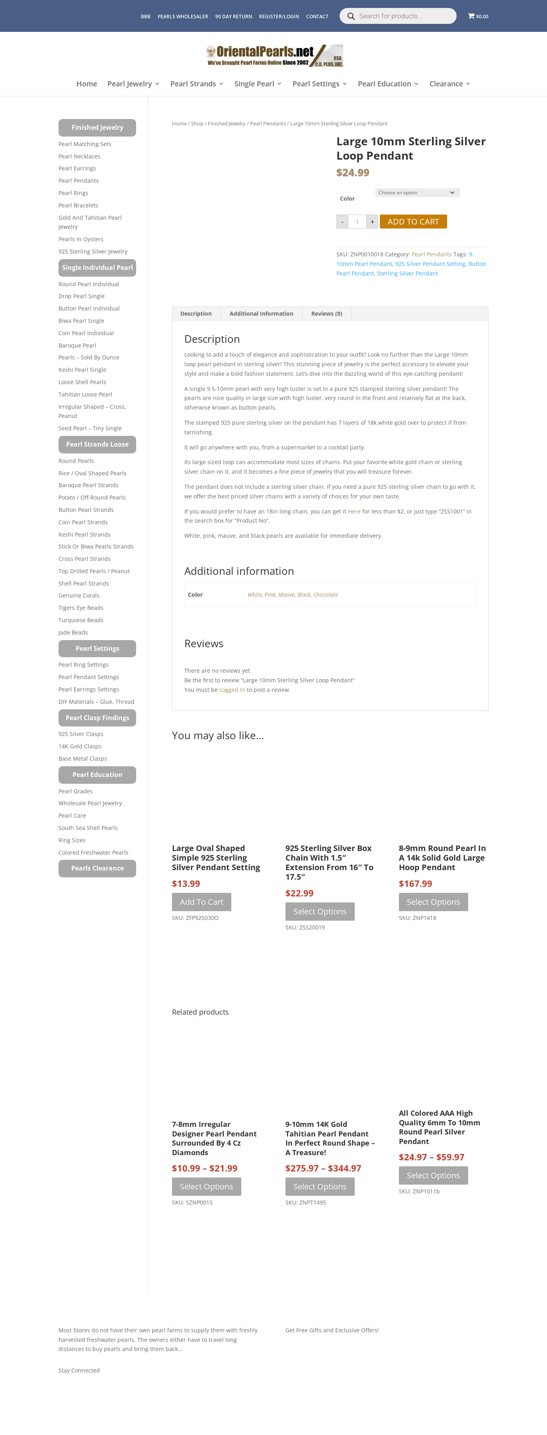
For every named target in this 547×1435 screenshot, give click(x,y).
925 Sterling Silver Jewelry (93, 251)
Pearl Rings (73, 193)
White (255, 594)
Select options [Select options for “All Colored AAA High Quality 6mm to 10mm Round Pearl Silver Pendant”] (433, 1175)
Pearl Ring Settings (84, 664)
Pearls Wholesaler (183, 16)
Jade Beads (73, 632)
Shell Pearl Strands (84, 583)
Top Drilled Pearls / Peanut (94, 571)
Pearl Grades (76, 791)
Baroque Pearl (77, 345)
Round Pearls (76, 461)
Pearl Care (72, 815)
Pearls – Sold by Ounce (89, 357)
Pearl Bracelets (78, 205)
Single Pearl (254, 84)
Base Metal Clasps (83, 758)
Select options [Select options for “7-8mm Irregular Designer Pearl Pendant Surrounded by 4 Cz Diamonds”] (206, 1186)
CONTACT (317, 16)
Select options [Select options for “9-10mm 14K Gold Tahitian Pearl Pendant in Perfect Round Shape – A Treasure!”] (320, 1186)
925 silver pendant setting (430, 263)
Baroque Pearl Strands (89, 485)
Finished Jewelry (227, 123)
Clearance (446, 84)
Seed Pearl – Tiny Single (90, 428)
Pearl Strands (193, 84)
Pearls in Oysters (81, 239)
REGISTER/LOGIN (279, 16)
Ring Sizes (72, 840)
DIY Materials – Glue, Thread (97, 701)
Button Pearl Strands (86, 509)
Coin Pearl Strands (83, 522)
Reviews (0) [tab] (326, 313)
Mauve (286, 594)
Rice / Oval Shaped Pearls (93, 473)
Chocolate (325, 594)
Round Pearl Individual (89, 284)
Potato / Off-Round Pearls (92, 497)
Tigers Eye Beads (81, 607)
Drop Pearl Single (82, 296)
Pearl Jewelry (129, 84)
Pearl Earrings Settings (89, 689)
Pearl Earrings (77, 168)
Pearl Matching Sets (85, 144)
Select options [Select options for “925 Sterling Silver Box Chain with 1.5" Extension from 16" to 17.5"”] (320, 911)
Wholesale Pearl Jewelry (90, 803)
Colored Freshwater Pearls (94, 852)
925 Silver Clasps (81, 734)
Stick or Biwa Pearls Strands (96, 546)
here (354, 511)
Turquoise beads (81, 620)
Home (86, 84)
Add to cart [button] (201, 901)
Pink (270, 594)
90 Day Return (233, 16)
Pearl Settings (316, 84)
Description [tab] (196, 313)
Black (304, 594)
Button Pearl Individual (89, 308)
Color (347, 198)
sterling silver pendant (407, 273)
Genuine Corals (79, 595)
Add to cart (413, 221)
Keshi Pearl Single (82, 369)
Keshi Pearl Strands (85, 534)
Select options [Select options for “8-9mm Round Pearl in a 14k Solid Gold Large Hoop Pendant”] (433, 901)
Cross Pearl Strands (85, 558)
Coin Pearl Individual (86, 333)
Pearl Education (384, 84)
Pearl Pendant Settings (89, 677)
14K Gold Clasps (80, 746)
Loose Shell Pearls (82, 382)
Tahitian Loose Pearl (85, 394)
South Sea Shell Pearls (88, 828)
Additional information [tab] (261, 313)
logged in (232, 689)
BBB (145, 16)
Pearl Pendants (268, 123)
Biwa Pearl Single (81, 320)
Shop (197, 123)
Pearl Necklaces (79, 156)
